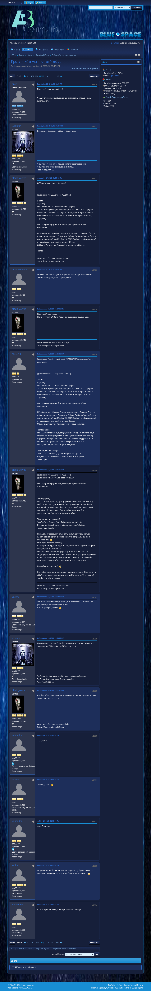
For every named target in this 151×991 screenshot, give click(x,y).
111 (51, 76)
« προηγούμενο (79, 68)
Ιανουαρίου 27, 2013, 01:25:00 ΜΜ (49, 269)
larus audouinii (20, 269)
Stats (104, 62)
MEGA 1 (16, 354)
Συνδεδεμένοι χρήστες (117, 97)
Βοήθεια (119, 985)
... (30, 76)
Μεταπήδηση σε (58, 954)
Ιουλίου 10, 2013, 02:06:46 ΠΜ (48, 821)
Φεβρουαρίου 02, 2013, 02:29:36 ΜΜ (50, 309)
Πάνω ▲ (140, 985)
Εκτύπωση (94, 76)
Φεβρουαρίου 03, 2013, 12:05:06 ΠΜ (50, 354)
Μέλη (108, 69)
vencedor (17, 735)
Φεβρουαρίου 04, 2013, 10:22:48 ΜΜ (50, 690)
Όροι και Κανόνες (130, 985)
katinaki (16, 865)
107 (32, 76)
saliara (15, 596)
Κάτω (12, 76)
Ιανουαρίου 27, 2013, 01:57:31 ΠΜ (49, 178)
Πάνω (12, 942)
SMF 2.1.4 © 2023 (14, 985)
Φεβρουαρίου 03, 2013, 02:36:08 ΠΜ (50, 470)
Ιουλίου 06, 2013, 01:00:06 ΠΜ (48, 735)
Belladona (17, 904)
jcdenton (16, 126)
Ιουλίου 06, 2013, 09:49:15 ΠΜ (48, 779)
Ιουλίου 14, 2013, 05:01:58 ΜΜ (48, 904)
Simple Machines (28, 985)
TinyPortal (111, 985)
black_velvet (19, 178)
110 (47, 76)
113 (57, 76)
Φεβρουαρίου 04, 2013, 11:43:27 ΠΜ (50, 638)
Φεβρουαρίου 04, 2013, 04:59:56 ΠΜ (50, 597)
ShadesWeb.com (27, 988)
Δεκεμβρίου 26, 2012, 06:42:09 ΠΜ (50, 84)
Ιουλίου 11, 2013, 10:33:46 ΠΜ (48, 865)
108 (36, 76)
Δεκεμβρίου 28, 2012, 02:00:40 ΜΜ (50, 126)
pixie (14, 84)
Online (13, 961)
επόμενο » (93, 68)
